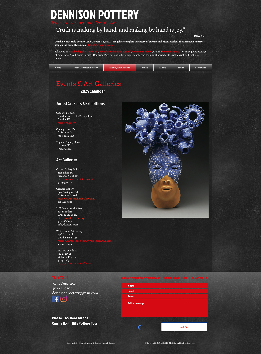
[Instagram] (63, 299)
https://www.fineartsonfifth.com (75, 263)
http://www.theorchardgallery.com (76, 198)
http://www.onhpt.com (100, 44)
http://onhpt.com (67, 122)
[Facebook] (55, 299)
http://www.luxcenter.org (71, 218)
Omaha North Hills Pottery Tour (75, 323)
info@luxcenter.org (68, 224)
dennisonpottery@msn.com (75, 292)
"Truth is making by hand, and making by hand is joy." (120, 29)
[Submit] (184, 326)
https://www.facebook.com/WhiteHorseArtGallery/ (84, 240)
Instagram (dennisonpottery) (115, 51)
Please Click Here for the (70, 318)
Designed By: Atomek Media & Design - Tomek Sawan (91, 343)
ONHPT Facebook (142, 51)
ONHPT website (171, 51)
